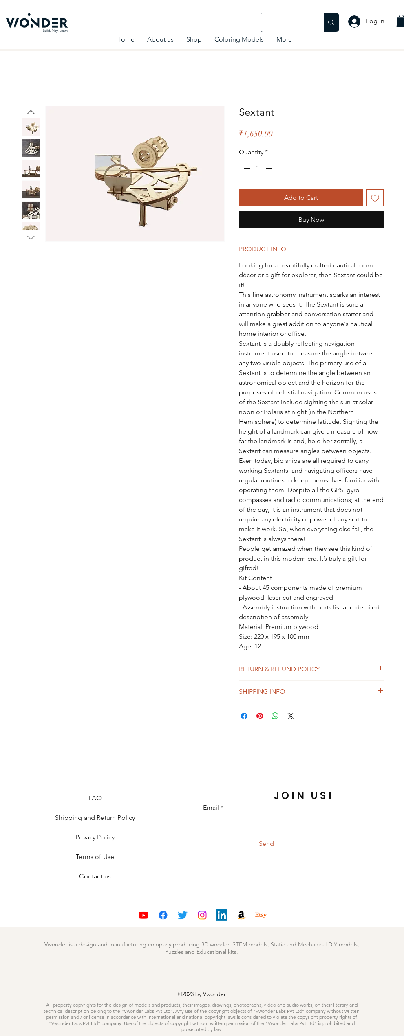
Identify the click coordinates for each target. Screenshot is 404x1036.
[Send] (266, 844)
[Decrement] (246, 168)
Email (211, 807)
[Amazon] (241, 915)
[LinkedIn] (221, 915)
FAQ (95, 798)
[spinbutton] (258, 168)
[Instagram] (202, 915)
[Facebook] (163, 915)
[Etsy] (261, 915)
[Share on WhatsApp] (275, 716)
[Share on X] (291, 716)
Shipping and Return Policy (95, 817)
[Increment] (269, 168)
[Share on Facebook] (244, 716)
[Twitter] (182, 915)
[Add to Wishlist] (375, 197)
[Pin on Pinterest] (260, 716)
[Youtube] (143, 915)
